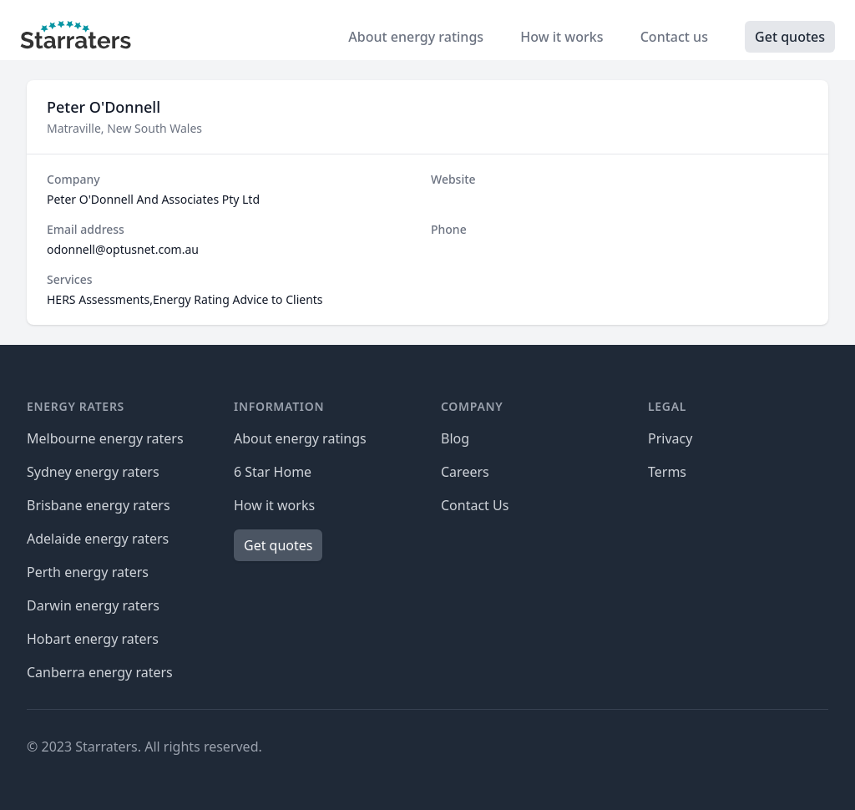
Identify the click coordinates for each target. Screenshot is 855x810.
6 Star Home (272, 472)
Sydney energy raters (93, 472)
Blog (455, 438)
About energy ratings (417, 37)
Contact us (675, 37)
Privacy (670, 438)
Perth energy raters (88, 572)
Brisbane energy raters (98, 505)
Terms (667, 472)
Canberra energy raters (100, 672)
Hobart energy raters (93, 639)
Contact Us (474, 505)
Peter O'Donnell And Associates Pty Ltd (153, 199)
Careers (465, 472)
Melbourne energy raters (105, 438)
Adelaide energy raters (98, 538)
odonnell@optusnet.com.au (123, 249)
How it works (563, 37)
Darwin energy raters (93, 605)
